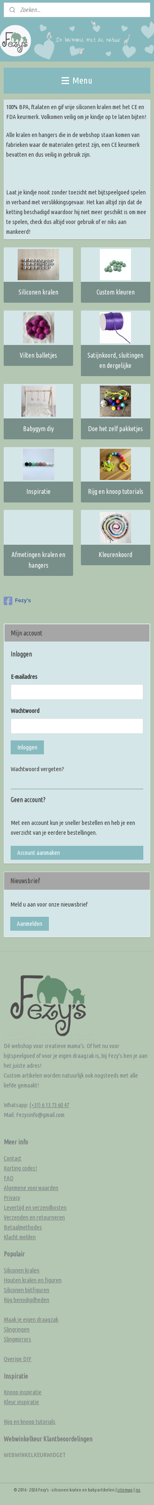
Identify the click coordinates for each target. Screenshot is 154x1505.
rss (138, 1489)
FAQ (9, 1177)
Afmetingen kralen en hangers (38, 560)
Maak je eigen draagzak (31, 1319)
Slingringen (17, 1329)
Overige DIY (17, 1358)
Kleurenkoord (115, 554)
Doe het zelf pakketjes (115, 428)
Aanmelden (29, 923)
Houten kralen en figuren (33, 1280)
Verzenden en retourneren (34, 1217)
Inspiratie (38, 492)
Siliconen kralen (38, 292)
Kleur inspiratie (21, 1401)
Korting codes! (20, 1168)
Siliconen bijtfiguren (26, 1289)
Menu (77, 80)
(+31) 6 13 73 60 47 (49, 1104)
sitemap (125, 1489)
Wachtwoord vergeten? (37, 768)
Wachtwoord (25, 710)
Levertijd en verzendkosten (35, 1207)
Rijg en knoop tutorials (115, 492)
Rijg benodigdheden (26, 1299)
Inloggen (27, 747)
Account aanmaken (38, 852)
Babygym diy (38, 428)
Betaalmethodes (23, 1227)
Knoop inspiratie (22, 1392)
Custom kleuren (116, 292)
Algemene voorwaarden (31, 1187)
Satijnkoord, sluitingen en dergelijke (115, 361)
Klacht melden (20, 1236)
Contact (12, 1158)
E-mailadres (24, 676)
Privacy (12, 1197)
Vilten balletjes (38, 355)
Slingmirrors (17, 1339)
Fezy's (17, 601)
